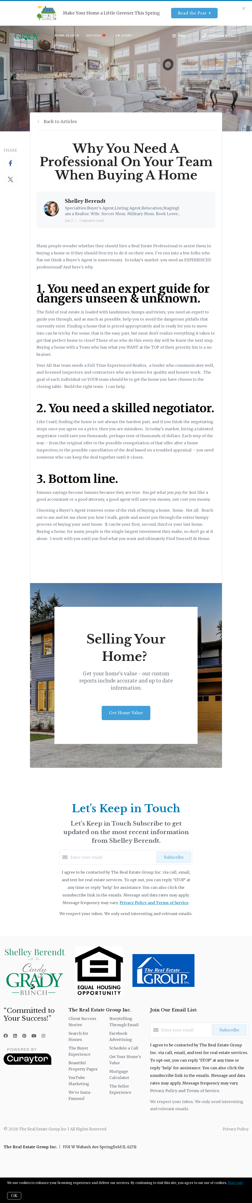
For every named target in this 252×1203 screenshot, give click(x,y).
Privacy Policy (235, 1129)
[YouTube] (34, 1036)
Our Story (122, 35)
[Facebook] (6, 1036)
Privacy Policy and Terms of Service (154, 902)
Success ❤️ (96, 35)
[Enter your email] (112, 857)
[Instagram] (43, 1036)
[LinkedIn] (15, 1036)
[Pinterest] (24, 1036)
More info (235, 1183)
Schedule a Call (123, 1048)
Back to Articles (60, 121)
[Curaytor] (27, 1063)
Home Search (67, 35)
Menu (179, 36)
